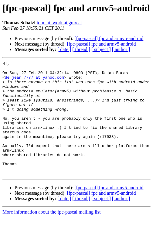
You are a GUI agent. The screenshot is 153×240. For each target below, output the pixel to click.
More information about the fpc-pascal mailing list (51, 234)
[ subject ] (101, 49)
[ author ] (121, 49)
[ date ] (64, 49)
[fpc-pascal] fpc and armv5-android (108, 38)
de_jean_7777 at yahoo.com (34, 81)
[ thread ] (81, 49)
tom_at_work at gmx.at (59, 22)
